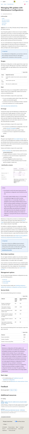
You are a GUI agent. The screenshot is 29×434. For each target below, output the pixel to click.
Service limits (4, 23)
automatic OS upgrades (11, 128)
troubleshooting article (7, 250)
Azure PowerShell (6, 281)
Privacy (3, 428)
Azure (5, 4)
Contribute (22, 427)
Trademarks (4, 430)
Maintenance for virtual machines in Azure (19, 381)
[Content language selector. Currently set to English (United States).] (7, 421)
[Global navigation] (1, 2)
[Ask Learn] (25, 4)
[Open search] (24, 2)
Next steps (4, 24)
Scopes (3, 18)
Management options (6, 21)
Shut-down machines (5, 20)
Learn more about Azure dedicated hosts (9, 105)
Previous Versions (11, 427)
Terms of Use (20, 428)
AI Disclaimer (4, 427)
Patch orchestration (7, 150)
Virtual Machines (10, 4)
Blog (17, 427)
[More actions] (27, 4)
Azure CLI (5, 279)
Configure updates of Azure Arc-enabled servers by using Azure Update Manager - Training (14, 402)
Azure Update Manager (18, 138)
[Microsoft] (14, 1)
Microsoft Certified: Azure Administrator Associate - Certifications (13, 410)
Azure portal (5, 282)
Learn (2, 4)
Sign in (27, 1)
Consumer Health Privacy (11, 428)
